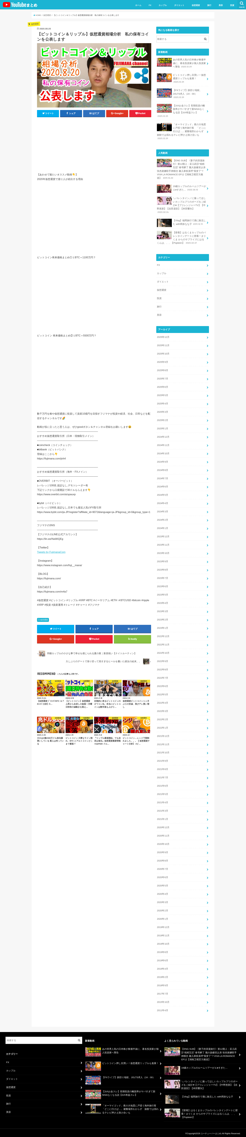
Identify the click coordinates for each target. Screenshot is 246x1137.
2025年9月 (162, 361)
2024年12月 (163, 436)
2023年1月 (162, 627)
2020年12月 (163, 826)
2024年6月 (162, 486)
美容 (221, 5)
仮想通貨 (196, 5)
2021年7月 (162, 776)
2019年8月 (162, 951)
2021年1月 (162, 818)
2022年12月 (163, 635)
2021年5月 (162, 793)
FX (150, 5)
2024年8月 (162, 469)
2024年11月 (163, 444)
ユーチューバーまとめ (211, 1132)
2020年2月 (162, 909)
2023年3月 (162, 610)
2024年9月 (162, 461)
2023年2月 (162, 619)
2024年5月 (162, 494)
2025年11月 (163, 345)
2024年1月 (162, 527)
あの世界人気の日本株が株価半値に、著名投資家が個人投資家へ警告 (181, 63)
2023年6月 (162, 585)
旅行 (209, 5)
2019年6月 (162, 959)
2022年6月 (162, 685)
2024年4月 (162, 502)
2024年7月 (162, 478)
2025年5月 (162, 395)
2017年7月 (162, 992)
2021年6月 (162, 785)
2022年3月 (162, 710)
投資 (232, 5)
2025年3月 (162, 411)
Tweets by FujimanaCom (51, 552)
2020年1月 (162, 917)
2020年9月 (162, 851)
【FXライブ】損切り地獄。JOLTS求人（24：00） (179, 93)
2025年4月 (162, 403)
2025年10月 (163, 353)
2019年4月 (162, 967)
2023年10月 (163, 552)
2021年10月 (163, 751)
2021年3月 (162, 809)
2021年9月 (162, 760)
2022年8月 (162, 668)
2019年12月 (163, 926)
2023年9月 (162, 561)
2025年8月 (162, 370)
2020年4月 (162, 892)
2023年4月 (162, 602)
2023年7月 (162, 577)
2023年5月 (162, 594)
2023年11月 (163, 544)
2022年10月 (163, 652)
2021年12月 (163, 735)
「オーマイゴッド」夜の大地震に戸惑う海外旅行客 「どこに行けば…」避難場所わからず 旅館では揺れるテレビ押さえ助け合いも (181, 131)
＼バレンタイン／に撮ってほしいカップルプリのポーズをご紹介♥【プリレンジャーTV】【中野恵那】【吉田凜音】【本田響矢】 (181, 205)
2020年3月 (162, 901)
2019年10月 (163, 942)
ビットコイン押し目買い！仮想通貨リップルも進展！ (181, 78)
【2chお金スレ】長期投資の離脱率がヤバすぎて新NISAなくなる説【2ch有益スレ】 (181, 111)
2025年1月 (162, 428)
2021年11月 (163, 743)
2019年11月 (163, 934)
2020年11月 (163, 834)
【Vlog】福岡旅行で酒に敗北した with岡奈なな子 (181, 223)
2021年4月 (162, 801)
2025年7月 (162, 378)
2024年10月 (163, 453)
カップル (163, 5)
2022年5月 (162, 693)
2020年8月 (162, 859)
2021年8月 (162, 768)
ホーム (138, 5)
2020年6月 (162, 876)
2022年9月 (162, 660)
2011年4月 (162, 1009)
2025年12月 (163, 336)
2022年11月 (163, 644)
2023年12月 (163, 536)
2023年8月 (162, 569)
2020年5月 (162, 884)
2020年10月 (163, 843)
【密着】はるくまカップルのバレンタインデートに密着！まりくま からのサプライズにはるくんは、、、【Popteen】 (181, 237)
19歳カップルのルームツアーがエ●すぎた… (181, 188)
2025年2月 (162, 419)
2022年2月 (162, 718)
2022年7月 (162, 677)
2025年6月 (162, 386)
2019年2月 (162, 975)
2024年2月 (162, 519)
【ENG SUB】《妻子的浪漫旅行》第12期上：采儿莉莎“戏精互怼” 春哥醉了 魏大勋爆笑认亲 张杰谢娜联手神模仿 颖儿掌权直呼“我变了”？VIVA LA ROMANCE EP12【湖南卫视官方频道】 (181, 169)
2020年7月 (162, 868)
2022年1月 (162, 727)
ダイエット (179, 5)
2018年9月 (162, 984)
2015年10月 (163, 1000)
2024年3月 (162, 511)
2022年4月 (162, 702)
